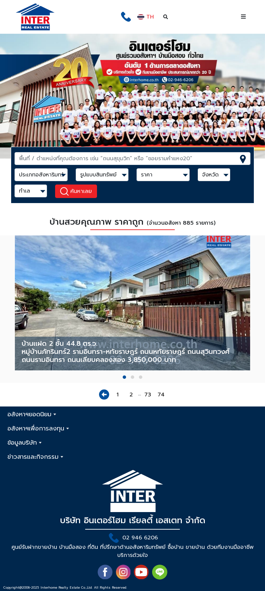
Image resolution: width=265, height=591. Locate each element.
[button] (124, 377)
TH (145, 17)
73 (147, 395)
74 (161, 395)
